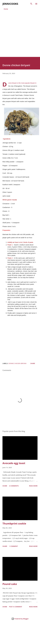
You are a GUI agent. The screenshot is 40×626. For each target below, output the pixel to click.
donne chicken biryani (17, 363)
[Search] (31, 4)
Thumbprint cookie (14, 523)
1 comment (13, 546)
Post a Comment (15, 607)
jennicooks (10, 3)
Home (6, 9)
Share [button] (32, 363)
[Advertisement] (19, 36)
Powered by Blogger (20, 619)
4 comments (14, 486)
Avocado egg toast (13, 463)
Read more (33, 486)
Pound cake (9, 584)
